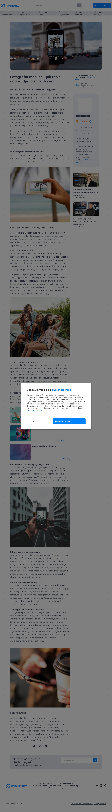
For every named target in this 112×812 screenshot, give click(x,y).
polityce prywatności (34, 410)
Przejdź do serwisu (62, 421)
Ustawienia (31, 421)
